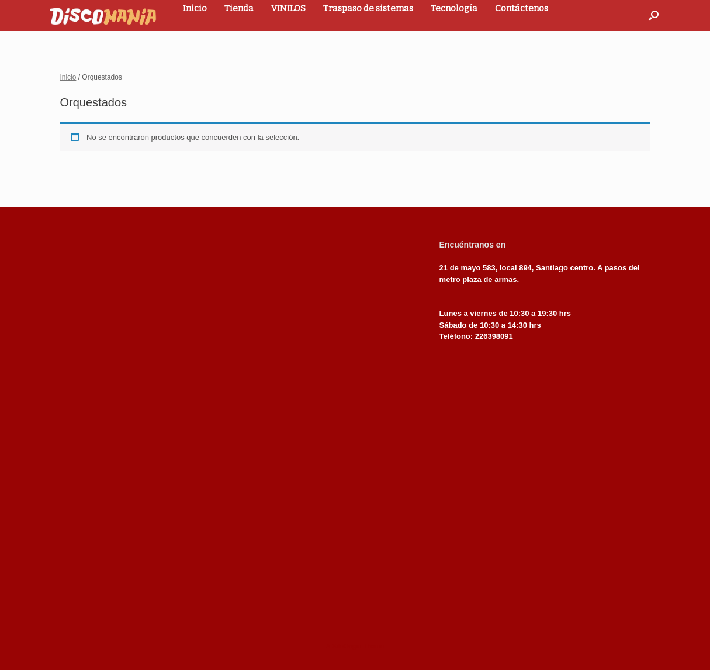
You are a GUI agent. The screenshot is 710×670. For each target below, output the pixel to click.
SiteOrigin (347, 646)
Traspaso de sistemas (368, 8)
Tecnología (454, 8)
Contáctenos (521, 8)
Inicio (195, 8)
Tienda (239, 8)
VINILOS (288, 8)
